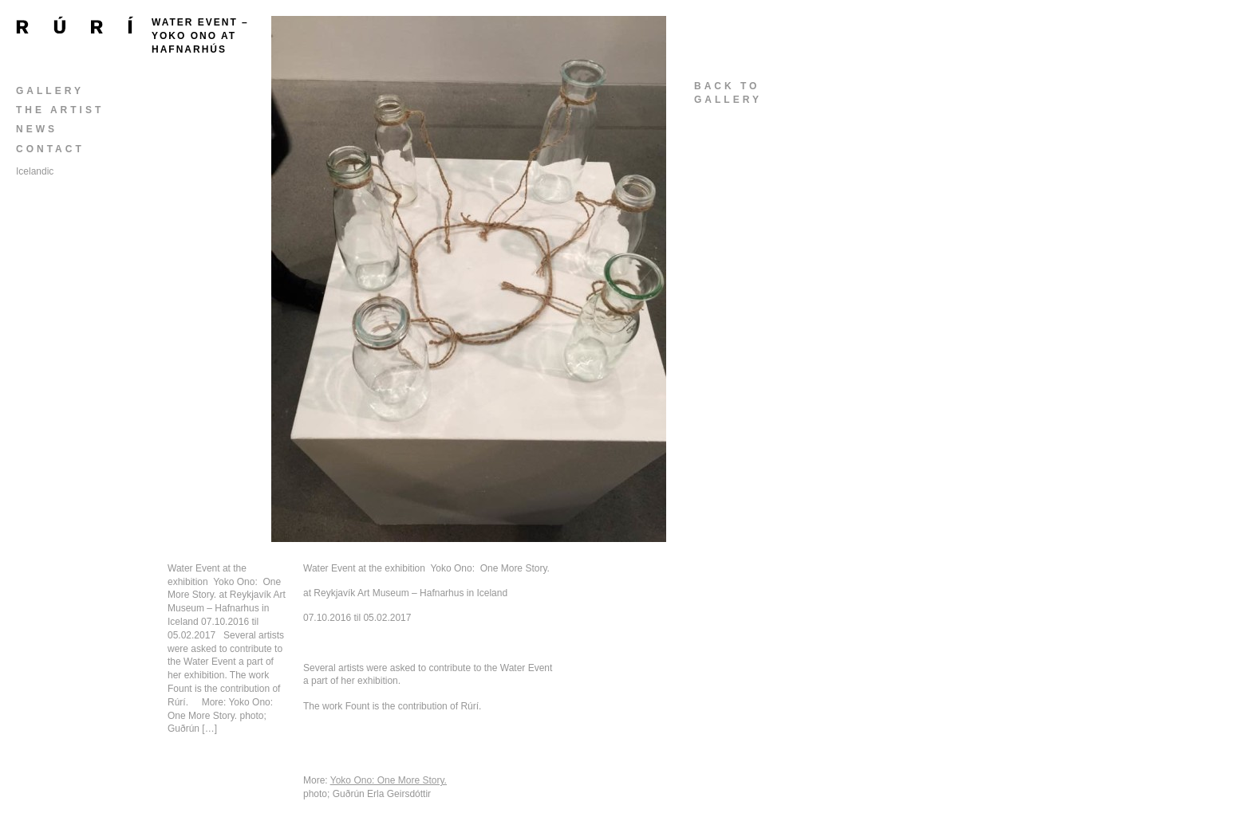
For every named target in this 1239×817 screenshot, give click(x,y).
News (36, 129)
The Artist (60, 110)
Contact (50, 149)
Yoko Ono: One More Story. (388, 780)
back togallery (728, 93)
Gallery (50, 90)
